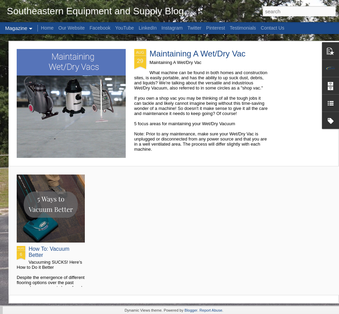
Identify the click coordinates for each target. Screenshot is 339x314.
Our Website (71, 28)
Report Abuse (211, 310)
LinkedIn (148, 28)
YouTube (124, 28)
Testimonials (243, 28)
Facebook (100, 28)
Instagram (172, 28)
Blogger (191, 310)
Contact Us (272, 28)
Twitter (194, 28)
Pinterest (215, 28)
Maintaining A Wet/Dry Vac (198, 53)
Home (47, 28)
